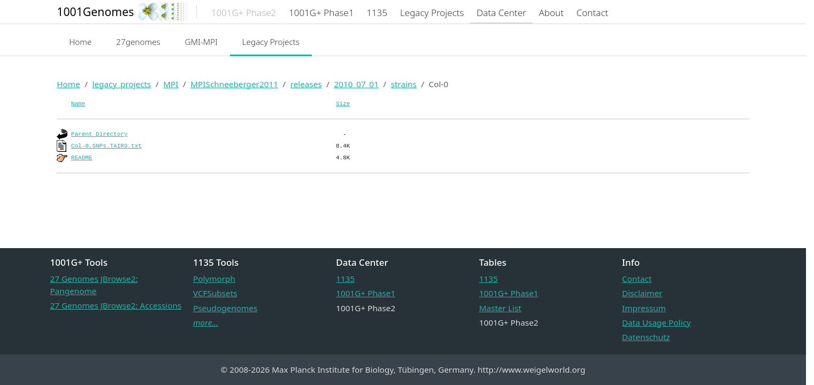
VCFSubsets (215, 293)
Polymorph (214, 278)
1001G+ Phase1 (365, 293)
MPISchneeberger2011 (234, 84)
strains (404, 84)
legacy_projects (121, 84)
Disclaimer (642, 293)
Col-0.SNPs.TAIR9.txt (106, 146)
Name (78, 104)
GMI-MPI (201, 41)
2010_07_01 (356, 84)
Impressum (644, 308)
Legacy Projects (271, 41)
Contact (636, 278)
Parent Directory (99, 134)
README (82, 158)
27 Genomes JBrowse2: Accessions (116, 305)
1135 (345, 278)
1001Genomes (95, 11)
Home (80, 41)
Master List (500, 308)
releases (306, 84)
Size (343, 104)
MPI (170, 84)
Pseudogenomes (225, 308)
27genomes (138, 41)
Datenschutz (646, 337)
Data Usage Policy (656, 322)
